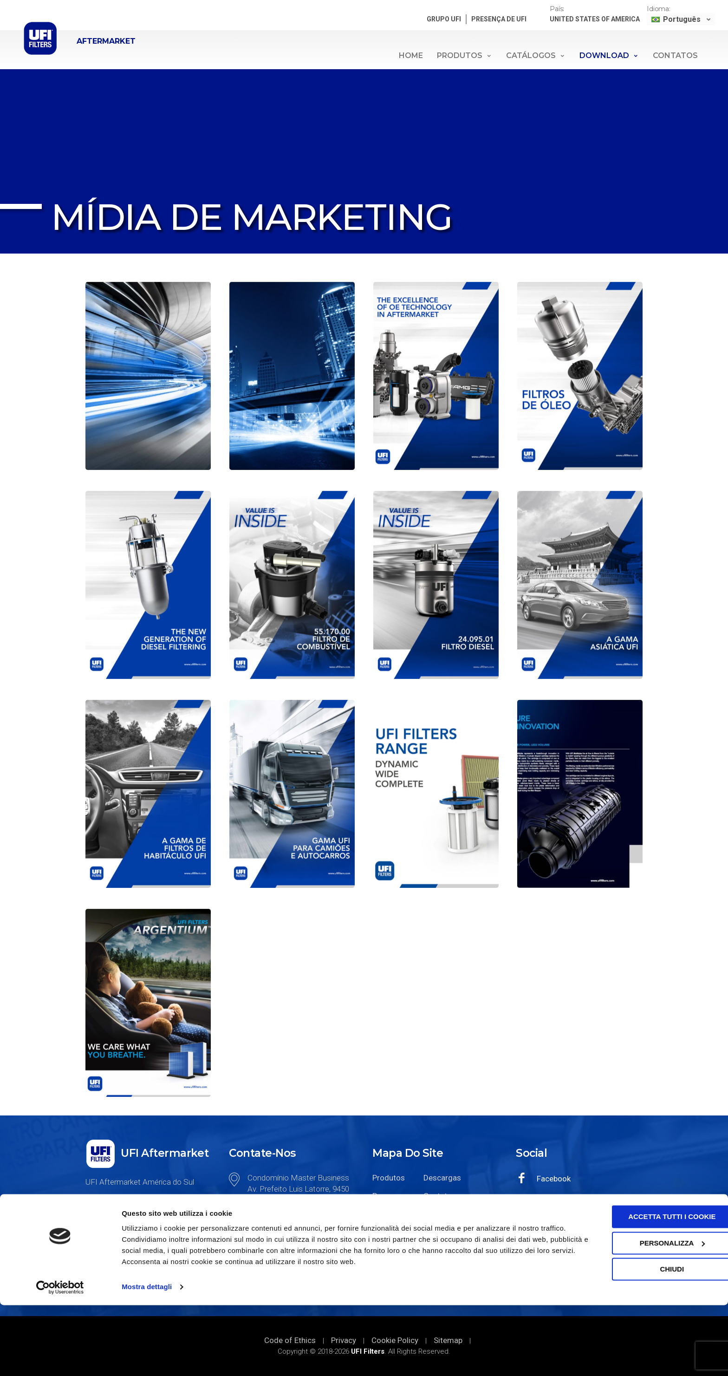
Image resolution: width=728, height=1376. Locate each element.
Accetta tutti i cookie (650, 1287)
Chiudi (650, 1340)
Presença (388, 1195)
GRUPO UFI (445, 19)
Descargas (442, 1177)
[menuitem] (682, 19)
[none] (682, 19)
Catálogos (536, 55)
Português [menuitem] (683, 19)
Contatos (675, 55)
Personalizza (650, 1313)
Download (609, 55)
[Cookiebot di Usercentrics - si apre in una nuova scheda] (60, 1358)
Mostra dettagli (147, 1358)
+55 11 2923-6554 (280, 1253)
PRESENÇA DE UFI (499, 19)
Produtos (464, 55)
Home (411, 55)
